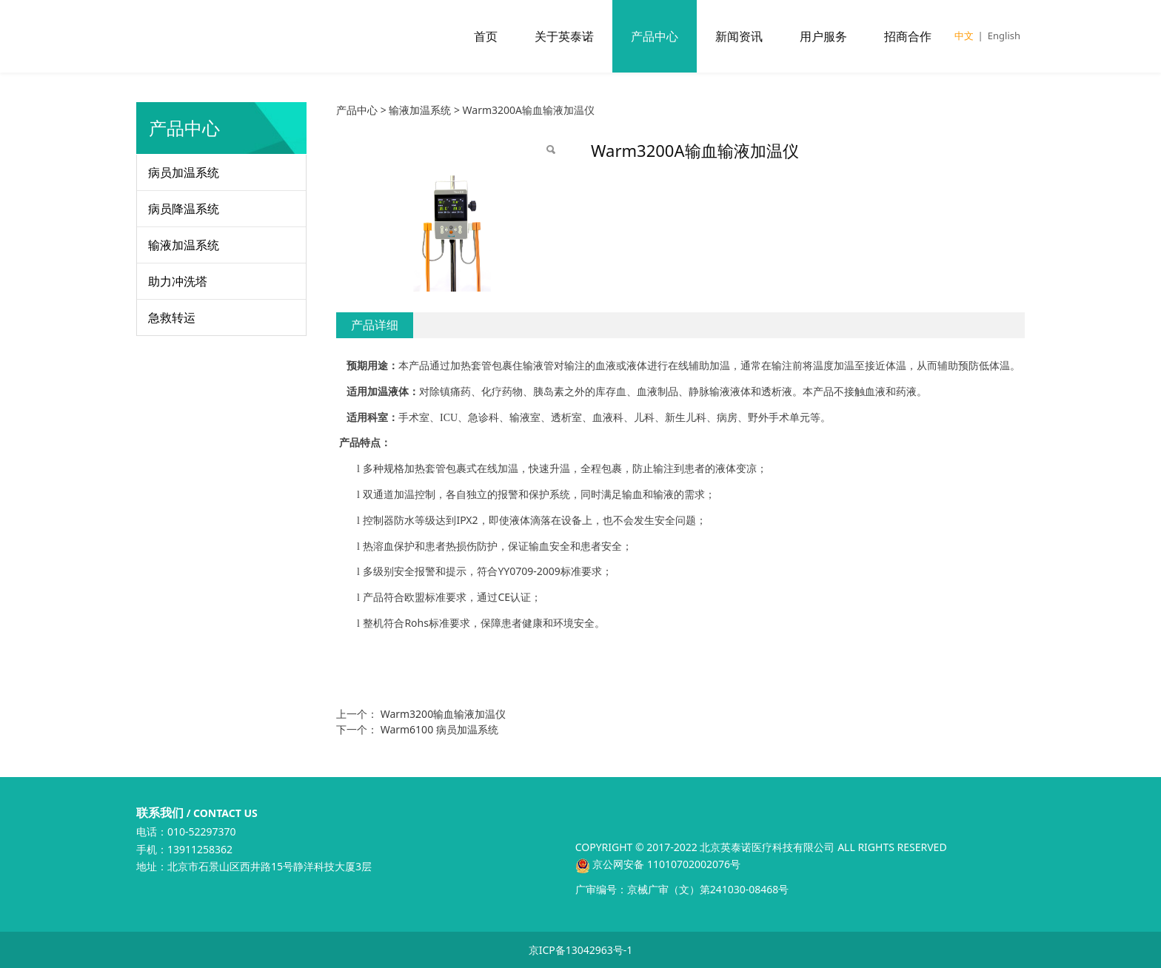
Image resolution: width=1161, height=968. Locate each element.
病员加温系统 (183, 172)
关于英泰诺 (564, 36)
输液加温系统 (183, 245)
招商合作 (907, 36)
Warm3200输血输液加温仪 (443, 714)
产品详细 (374, 325)
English (1004, 35)
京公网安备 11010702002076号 (657, 864)
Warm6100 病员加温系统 (439, 729)
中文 (964, 35)
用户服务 (823, 36)
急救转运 (171, 317)
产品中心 (654, 36)
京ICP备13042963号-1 (581, 950)
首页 (486, 36)
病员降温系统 (183, 209)
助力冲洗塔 (177, 281)
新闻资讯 (739, 36)
